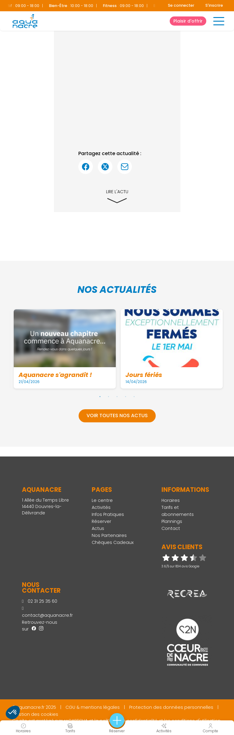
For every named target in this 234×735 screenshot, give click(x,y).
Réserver (101, 521)
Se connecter (181, 5)
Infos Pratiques (108, 514)
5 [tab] (134, 396)
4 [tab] (125, 396)
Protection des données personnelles (171, 707)
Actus (98, 528)
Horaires (170, 500)
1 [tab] (100, 396)
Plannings (171, 521)
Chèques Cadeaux (113, 542)
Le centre (102, 500)
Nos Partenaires (109, 535)
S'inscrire (214, 5)
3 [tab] (117, 396)
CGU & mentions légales (93, 707)
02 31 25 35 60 (39, 601)
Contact (170, 528)
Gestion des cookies (35, 714)
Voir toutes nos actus (117, 415)
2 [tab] (108, 396)
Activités (101, 507)
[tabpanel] (65, 349)
